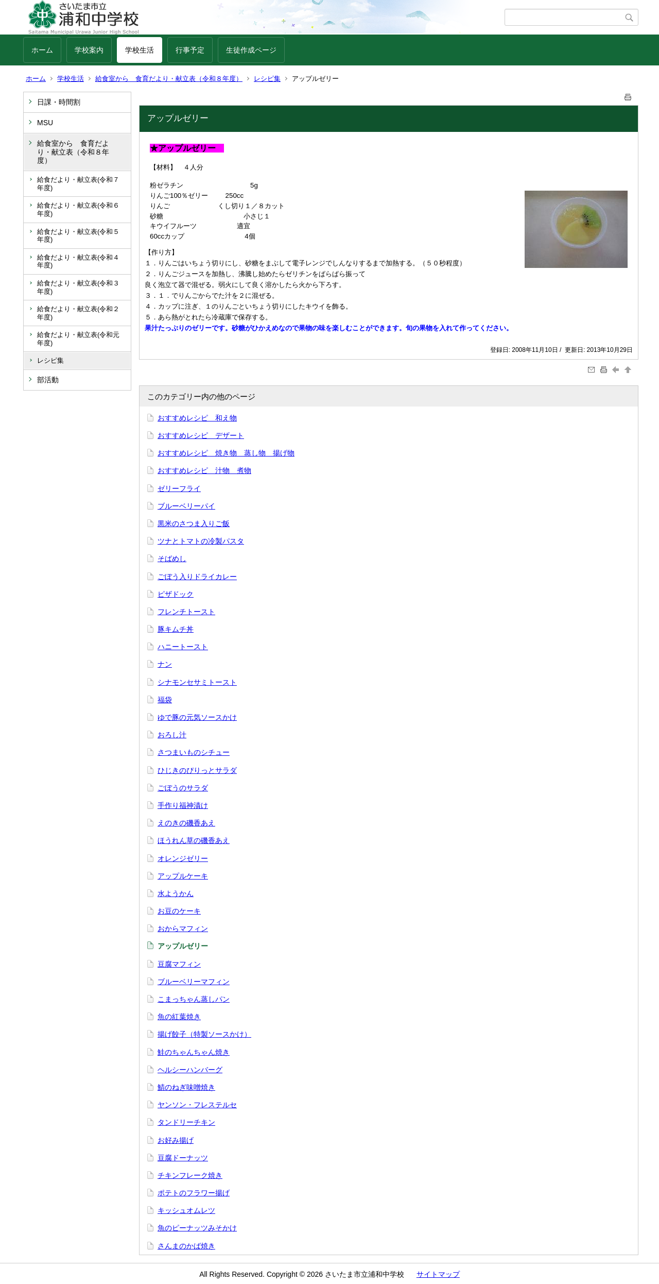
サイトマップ (438, 1274)
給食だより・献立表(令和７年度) (78, 184)
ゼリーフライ (179, 488)
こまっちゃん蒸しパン (194, 999)
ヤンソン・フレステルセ (197, 1105)
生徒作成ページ (251, 50)
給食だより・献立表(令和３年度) (78, 287)
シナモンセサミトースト (197, 682)
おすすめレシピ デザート (201, 435)
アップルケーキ (183, 876)
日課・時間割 (58, 102)
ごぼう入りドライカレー (197, 576)
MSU (45, 123)
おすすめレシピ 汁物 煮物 (204, 470)
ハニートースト (183, 647)
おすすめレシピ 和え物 (197, 418)
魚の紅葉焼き (179, 1016)
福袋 (165, 700)
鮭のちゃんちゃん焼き (194, 1052)
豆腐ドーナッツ (183, 1158)
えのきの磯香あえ (186, 823)
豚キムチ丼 (176, 629)
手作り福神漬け (183, 805)
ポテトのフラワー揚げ (194, 1193)
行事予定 (190, 50)
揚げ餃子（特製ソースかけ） (204, 1034)
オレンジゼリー (183, 858)
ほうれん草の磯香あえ (194, 840)
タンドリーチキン (186, 1122)
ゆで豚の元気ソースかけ (197, 717)
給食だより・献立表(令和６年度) (78, 209)
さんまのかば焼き (186, 1246)
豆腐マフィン (179, 964)
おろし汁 (172, 735)
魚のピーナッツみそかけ (197, 1228)
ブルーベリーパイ (186, 506)
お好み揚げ (176, 1140)
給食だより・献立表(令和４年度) (78, 261)
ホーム (42, 50)
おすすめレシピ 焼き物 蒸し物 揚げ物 (226, 453)
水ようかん (176, 893)
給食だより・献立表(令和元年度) (78, 339)
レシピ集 (267, 78)
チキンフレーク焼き (190, 1175)
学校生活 (139, 50)
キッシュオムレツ (186, 1210)
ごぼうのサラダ (183, 788)
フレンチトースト (186, 611)
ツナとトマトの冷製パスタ (201, 541)
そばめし (172, 558)
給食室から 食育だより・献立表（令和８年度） (168, 78)
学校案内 (89, 50)
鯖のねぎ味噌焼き (186, 1087)
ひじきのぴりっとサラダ (197, 770)
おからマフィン (183, 928)
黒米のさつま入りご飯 (194, 523)
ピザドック (176, 594)
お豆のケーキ (179, 911)
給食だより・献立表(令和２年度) (78, 313)
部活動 (48, 380)
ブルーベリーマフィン (194, 981)
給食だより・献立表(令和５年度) (78, 236)
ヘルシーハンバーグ (190, 1070)
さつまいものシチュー (194, 752)
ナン (165, 664)
